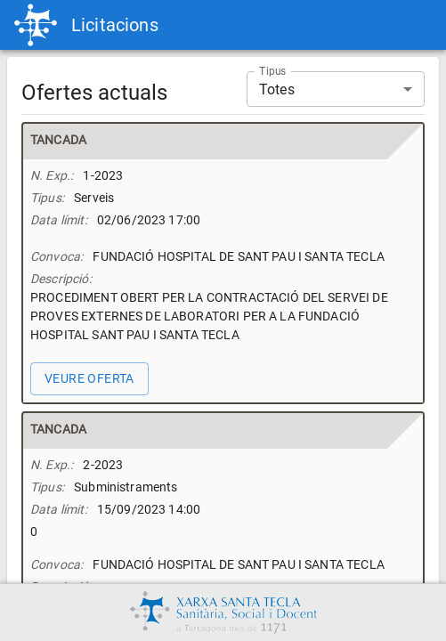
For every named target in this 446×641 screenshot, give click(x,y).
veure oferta (89, 378)
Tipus (273, 71)
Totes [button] (277, 89)
